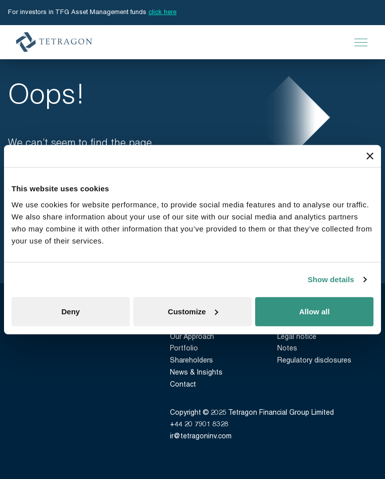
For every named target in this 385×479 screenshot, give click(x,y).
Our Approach (192, 337)
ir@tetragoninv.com (201, 436)
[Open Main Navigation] (361, 42)
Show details (331, 279)
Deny (70, 311)
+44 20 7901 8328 (199, 424)
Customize (193, 311)
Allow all (314, 311)
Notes (287, 348)
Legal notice (296, 337)
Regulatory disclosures (314, 361)
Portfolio (184, 348)
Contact (183, 385)
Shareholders (191, 361)
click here (162, 12)
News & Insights (196, 373)
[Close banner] (369, 156)
